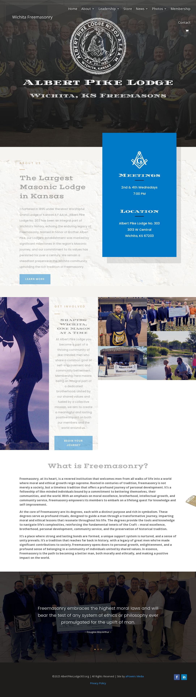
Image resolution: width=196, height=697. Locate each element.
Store (127, 9)
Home (72, 9)
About (86, 9)
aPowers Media (134, 676)
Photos (157, 9)
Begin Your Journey (98, 110)
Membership (181, 9)
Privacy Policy (98, 683)
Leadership (107, 9)
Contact (184, 22)
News (140, 9)
